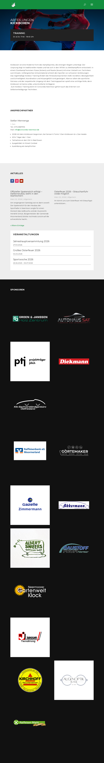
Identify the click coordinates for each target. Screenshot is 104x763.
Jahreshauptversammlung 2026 (31, 241)
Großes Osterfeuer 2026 (26, 250)
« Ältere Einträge (17, 225)
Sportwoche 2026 (23, 259)
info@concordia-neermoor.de (27, 130)
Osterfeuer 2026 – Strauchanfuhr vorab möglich (71, 192)
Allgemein (28, 199)
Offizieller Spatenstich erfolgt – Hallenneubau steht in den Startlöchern (26, 193)
